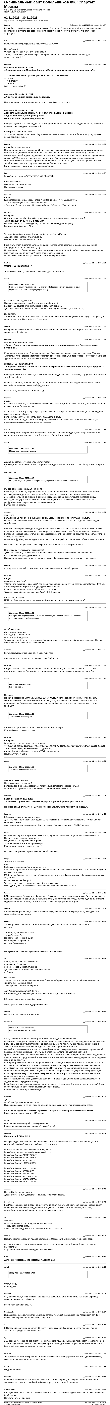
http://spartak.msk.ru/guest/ (15, 12)
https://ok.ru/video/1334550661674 (20, 1179)
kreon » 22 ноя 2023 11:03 (20, 684)
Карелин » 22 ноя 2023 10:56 (21, 767)
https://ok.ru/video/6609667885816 (20, 1157)
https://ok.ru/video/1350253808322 (20, 1160)
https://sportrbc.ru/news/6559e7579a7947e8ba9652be (29, 176)
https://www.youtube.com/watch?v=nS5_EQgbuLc (27, 1149)
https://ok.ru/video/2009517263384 (20, 1168)
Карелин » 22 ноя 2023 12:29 (21, 284)
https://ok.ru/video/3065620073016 (20, 1176)
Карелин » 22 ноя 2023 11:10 (21, 714)
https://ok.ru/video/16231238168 (19, 1171)
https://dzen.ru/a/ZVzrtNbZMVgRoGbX (34, 1318)
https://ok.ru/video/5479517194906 (20, 1182)
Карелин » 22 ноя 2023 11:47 (21, 448)
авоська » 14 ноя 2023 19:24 (21, 1028)
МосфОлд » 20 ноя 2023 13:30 (22, 1273)
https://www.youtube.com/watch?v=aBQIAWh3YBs (27, 1152)
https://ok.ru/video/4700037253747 (20, 1155)
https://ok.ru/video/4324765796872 (20, 1174)
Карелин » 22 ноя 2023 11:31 (21, 613)
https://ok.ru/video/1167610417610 (20, 1163)
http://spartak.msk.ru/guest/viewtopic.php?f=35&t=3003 (26, 21)
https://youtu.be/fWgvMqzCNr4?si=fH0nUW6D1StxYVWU (31, 44)
